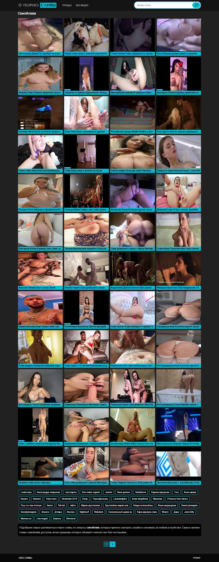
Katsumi (37, 499)
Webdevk (98, 512)
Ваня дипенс (123, 492)
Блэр (85, 499)
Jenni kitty (189, 512)
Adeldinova (140, 492)
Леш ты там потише (31, 505)
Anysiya (70, 512)
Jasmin (108, 492)
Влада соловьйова (143, 505)
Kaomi (50, 505)
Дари (176, 512)
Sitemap (196, 558)
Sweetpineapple (28, 512)
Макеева (157, 499)
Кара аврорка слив (147, 512)
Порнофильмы (100, 499)
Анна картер (190, 492)
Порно (37, 5)
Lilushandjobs (120, 499)
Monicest (70, 518)
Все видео (82, 5)
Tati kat (61, 505)
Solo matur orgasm (91, 492)
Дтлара (58, 512)
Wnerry (165, 512)
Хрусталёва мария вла (116, 505)
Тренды (67, 5)
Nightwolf (84, 512)
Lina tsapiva (71, 492)
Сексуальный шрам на (120, 512)
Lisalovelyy (26, 492)
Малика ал (26, 518)
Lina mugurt (42, 518)
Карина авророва (160, 492)
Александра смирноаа (48, 492)
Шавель (57, 518)
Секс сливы (25, 558)
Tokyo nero (51, 499)
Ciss (176, 492)
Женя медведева (167, 505)
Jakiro (73, 505)
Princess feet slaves (177, 499)
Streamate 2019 (69, 499)
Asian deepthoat (140, 499)
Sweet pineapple (189, 505)
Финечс (45, 512)
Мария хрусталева (90, 505)
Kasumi (24, 499)
